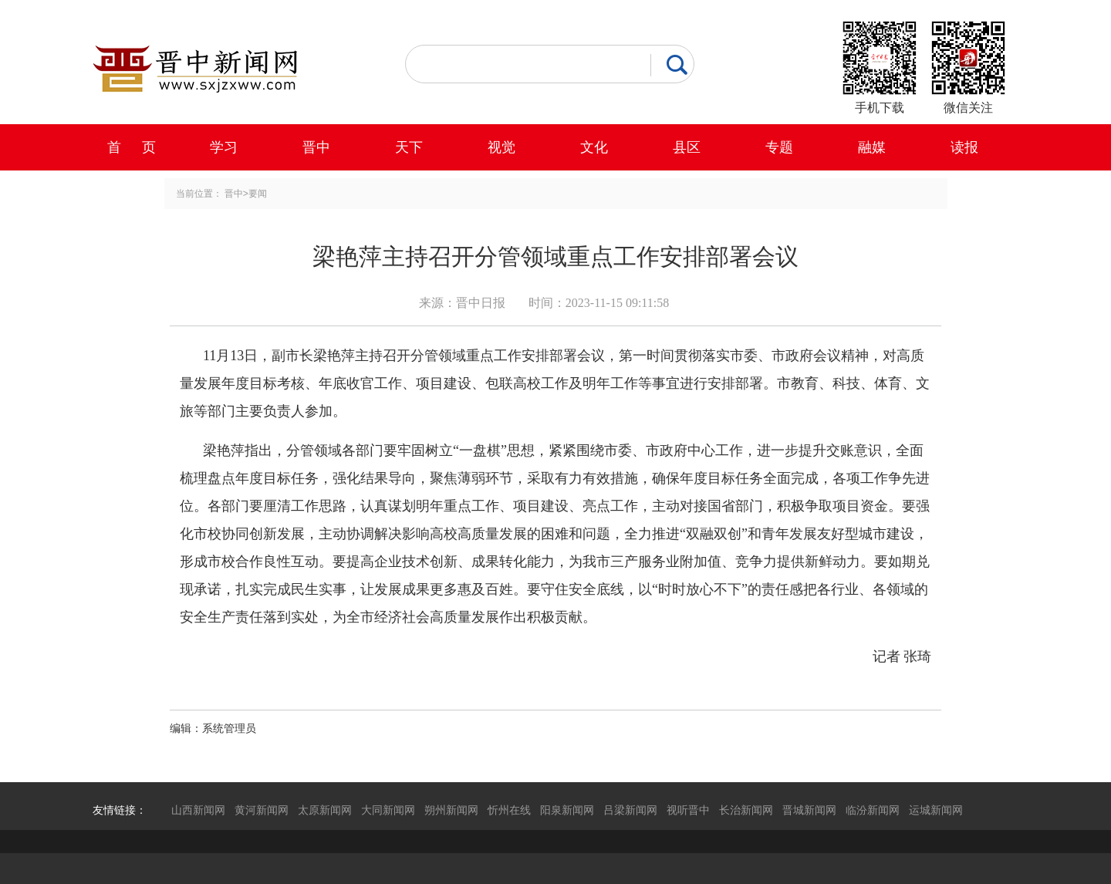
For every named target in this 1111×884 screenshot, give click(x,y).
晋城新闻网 (809, 810)
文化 (594, 147)
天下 (409, 147)
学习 (224, 147)
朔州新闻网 (451, 810)
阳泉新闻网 (567, 810)
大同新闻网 (388, 810)
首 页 (131, 147)
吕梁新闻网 (630, 810)
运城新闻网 (936, 810)
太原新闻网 (325, 810)
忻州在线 (509, 810)
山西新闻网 (198, 810)
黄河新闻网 (262, 810)
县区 (687, 147)
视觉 (501, 147)
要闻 (257, 193)
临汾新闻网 (873, 810)
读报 (964, 147)
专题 (779, 147)
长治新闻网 (746, 810)
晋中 (316, 147)
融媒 (872, 147)
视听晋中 (688, 810)
